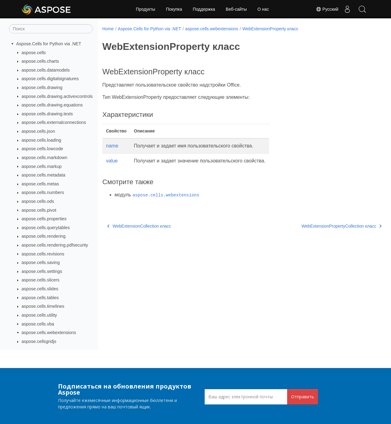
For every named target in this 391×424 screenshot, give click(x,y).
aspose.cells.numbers (43, 192)
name (112, 145)
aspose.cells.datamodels (46, 70)
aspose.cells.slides (40, 288)
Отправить (302, 397)
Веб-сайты (236, 9)
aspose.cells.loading (41, 140)
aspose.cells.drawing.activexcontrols (57, 96)
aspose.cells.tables (40, 297)
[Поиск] (51, 28)
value (112, 160)
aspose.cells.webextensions (49, 332)
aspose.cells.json (38, 131)
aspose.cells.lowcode (42, 148)
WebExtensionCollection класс (139, 226)
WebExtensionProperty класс (270, 28)
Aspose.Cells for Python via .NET (48, 43)
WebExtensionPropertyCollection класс (322, 226)
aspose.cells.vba (38, 324)
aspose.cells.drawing (42, 87)
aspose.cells (34, 52)
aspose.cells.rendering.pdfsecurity (55, 245)
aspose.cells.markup (42, 166)
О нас (263, 9)
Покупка (174, 9)
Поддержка (204, 9)
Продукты (145, 9)
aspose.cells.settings (42, 271)
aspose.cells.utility (39, 315)
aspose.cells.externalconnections (54, 122)
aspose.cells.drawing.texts (47, 113)
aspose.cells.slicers (41, 279)
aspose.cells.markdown (45, 157)
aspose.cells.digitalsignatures (50, 78)
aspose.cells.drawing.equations (52, 104)
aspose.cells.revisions (43, 253)
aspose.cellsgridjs (39, 341)
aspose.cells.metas (40, 183)
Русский (326, 9)
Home (108, 28)
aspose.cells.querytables (46, 227)
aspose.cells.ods (38, 201)
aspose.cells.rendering (44, 236)
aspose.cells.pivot (39, 210)
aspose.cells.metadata (43, 175)
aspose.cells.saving (41, 262)
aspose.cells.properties (44, 218)
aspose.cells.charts (40, 61)
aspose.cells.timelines (43, 306)
